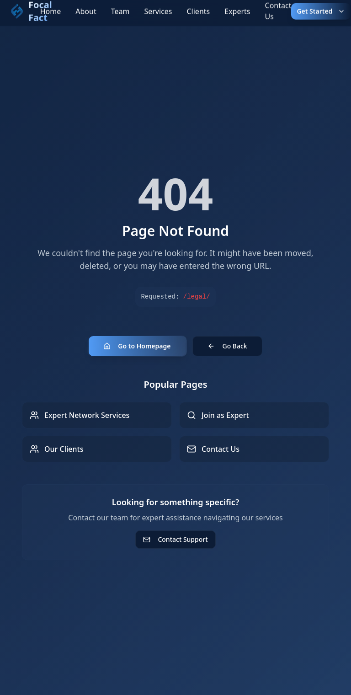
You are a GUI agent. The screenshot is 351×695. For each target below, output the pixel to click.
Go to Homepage (136, 346)
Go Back (227, 346)
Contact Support (175, 539)
